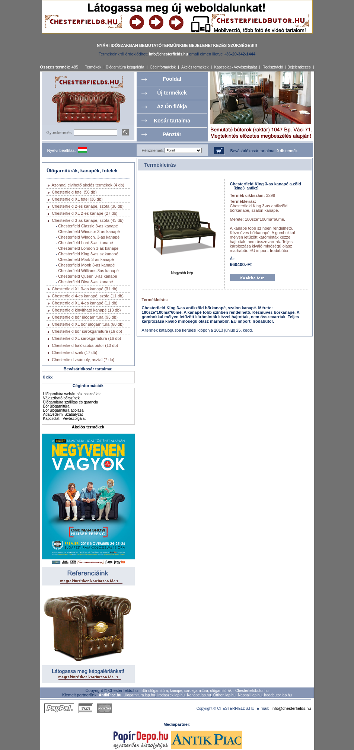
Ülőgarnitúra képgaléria (125, 67)
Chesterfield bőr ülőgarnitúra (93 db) (85, 317)
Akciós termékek (194, 67)
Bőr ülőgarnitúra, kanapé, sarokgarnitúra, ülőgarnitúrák (186, 691)
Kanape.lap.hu (199, 695)
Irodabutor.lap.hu (278, 695)
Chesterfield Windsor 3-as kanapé (89, 231)
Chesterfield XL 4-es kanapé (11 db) (84, 303)
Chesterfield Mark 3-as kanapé (86, 259)
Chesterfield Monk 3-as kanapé (86, 265)
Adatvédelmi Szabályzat (63, 414)
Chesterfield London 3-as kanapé (88, 248)
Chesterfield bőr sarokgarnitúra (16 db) (87, 331)
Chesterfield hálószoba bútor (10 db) (85, 345)
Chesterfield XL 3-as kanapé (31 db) (84, 289)
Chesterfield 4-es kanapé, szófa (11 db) (88, 296)
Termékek (93, 67)
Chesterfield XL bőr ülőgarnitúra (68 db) (88, 324)
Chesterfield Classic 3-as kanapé (88, 226)
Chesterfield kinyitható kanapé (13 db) (86, 310)
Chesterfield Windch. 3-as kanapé (88, 237)
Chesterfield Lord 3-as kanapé (85, 242)
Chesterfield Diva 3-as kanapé (85, 282)
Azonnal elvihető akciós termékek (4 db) (88, 185)
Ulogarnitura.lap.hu (139, 695)
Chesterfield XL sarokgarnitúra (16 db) (86, 338)
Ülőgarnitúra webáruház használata (72, 394)
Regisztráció (272, 67)
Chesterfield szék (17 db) (74, 352)
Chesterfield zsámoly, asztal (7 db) (83, 359)
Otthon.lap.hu (224, 695)
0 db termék (287, 151)
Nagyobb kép (182, 271)
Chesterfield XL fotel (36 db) (77, 199)
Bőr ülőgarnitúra (56, 406)
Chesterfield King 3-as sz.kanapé (88, 254)
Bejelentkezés (298, 67)
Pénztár (172, 134)
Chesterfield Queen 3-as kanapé (87, 276)
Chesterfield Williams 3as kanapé (88, 270)
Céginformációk (162, 67)
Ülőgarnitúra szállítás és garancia (70, 402)
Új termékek (171, 93)
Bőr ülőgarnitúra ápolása (63, 410)
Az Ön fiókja (172, 106)
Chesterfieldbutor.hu (252, 691)
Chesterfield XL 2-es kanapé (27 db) (84, 213)
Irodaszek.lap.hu (171, 695)
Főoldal (172, 79)
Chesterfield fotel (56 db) (74, 192)
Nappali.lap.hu (250, 695)
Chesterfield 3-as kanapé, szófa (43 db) (88, 220)
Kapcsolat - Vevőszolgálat (235, 67)
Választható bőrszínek (61, 398)
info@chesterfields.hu (291, 708)
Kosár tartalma (172, 121)
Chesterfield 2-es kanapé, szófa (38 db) (88, 206)
